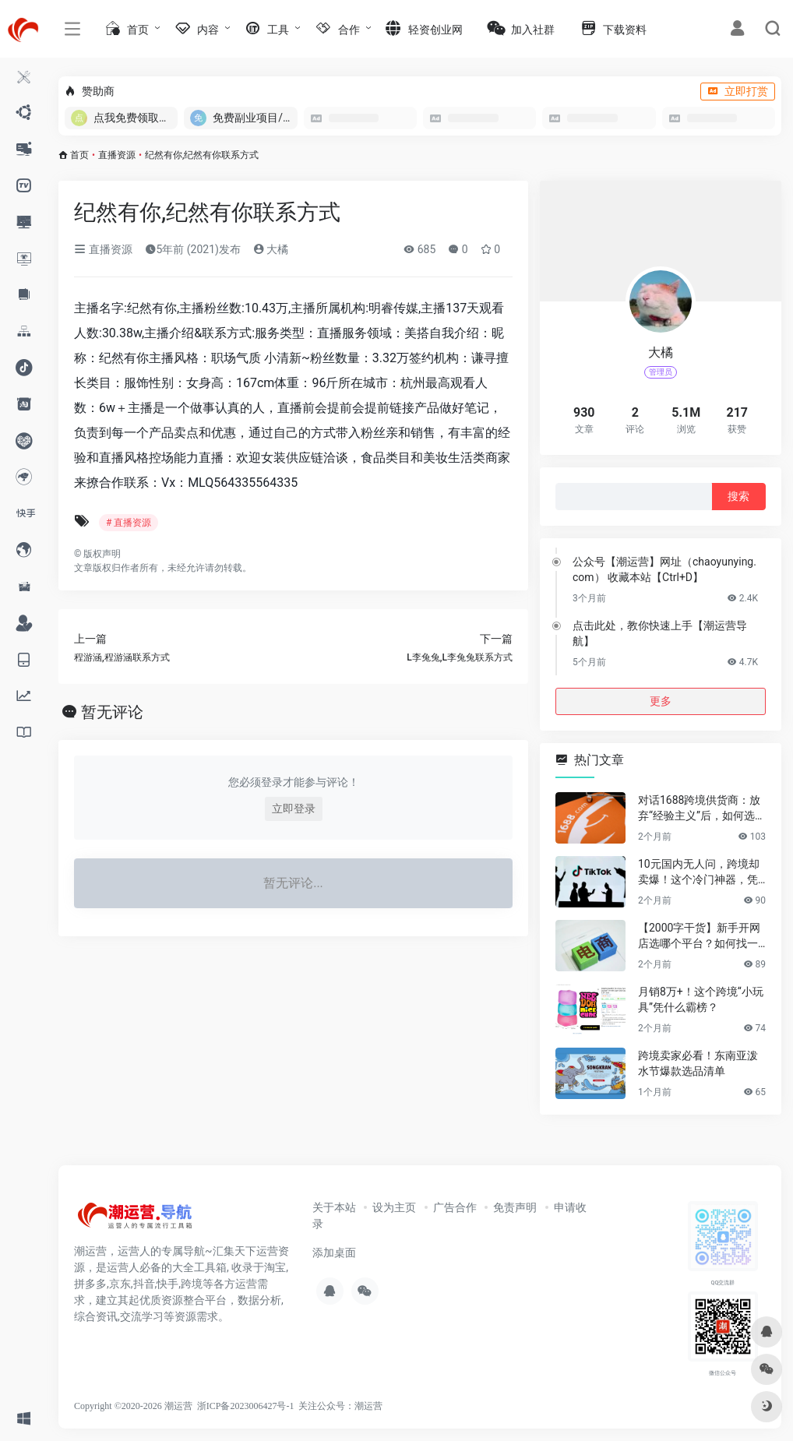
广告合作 (455, 1207)
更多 (660, 701)
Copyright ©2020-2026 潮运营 (133, 1405)
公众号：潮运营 (349, 1405)
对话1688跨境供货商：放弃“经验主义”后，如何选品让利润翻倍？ (702, 808)
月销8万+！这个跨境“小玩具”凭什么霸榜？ (700, 999)
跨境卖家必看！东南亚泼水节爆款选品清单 (698, 1063)
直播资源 (117, 155)
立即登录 (293, 808)
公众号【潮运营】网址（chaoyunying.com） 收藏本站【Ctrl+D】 (664, 569)
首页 (79, 155)
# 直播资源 (128, 522)
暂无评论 (112, 712)
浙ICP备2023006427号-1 (245, 1405)
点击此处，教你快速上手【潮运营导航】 (660, 633)
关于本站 (334, 1207)
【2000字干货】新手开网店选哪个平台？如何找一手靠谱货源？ (699, 936)
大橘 (270, 249)
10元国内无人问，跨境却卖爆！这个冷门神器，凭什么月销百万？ (699, 872)
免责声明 (515, 1207)
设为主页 (394, 1207)
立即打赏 (737, 91)
